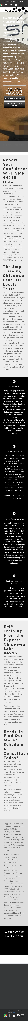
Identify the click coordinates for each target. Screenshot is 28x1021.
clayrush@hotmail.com (18, 1)
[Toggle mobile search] (22, 9)
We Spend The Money (16, 1012)
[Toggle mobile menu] (25, 9)
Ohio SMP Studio (6, 1010)
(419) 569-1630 (8, 1)
